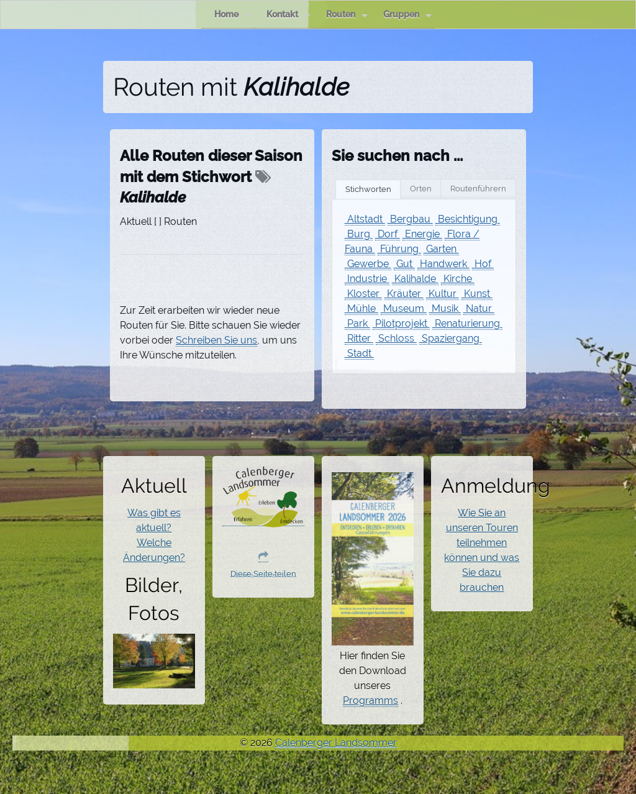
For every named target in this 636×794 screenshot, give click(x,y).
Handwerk (443, 264)
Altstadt (365, 219)
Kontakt (288, 15)
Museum (404, 308)
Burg (359, 234)
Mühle (361, 308)
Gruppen (407, 15)
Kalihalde (415, 279)
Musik (445, 308)
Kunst (477, 293)
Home (232, 15)
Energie (422, 234)
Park (357, 323)
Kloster (363, 293)
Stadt (359, 353)
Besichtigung (467, 219)
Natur (478, 308)
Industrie (367, 279)
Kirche (458, 279)
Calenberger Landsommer (336, 743)
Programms (370, 700)
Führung (399, 249)
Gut (404, 264)
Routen (347, 15)
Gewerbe (368, 264)
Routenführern (478, 188)
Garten (441, 249)
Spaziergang (450, 338)
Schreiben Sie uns (216, 340)
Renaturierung (467, 323)
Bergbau (410, 219)
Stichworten (368, 189)
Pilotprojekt (401, 323)
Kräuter (404, 293)
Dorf (387, 234)
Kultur (442, 293)
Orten (421, 188)
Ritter (359, 338)
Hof (483, 264)
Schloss (396, 338)
